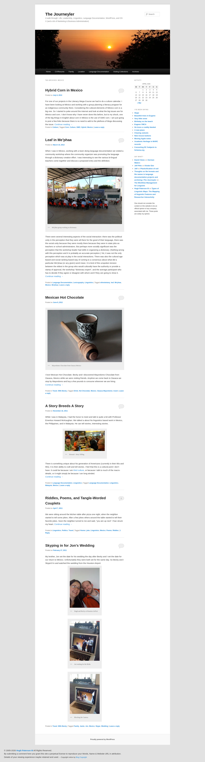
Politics (65, 530)
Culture (55, 127)
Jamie (82, 726)
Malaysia (48, 485)
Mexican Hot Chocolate (64, 297)
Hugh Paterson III (141, 188)
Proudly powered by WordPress (102, 739)
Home (48, 72)
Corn (67, 127)
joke (88, 530)
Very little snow (140, 119)
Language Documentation (99, 72)
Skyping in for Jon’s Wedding (69, 545)
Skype (98, 726)
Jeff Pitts (138, 166)
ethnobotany (105, 282)
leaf (112, 282)
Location (81, 72)
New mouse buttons (142, 136)
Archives (135, 72)
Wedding (104, 726)
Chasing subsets (141, 133)
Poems (109, 530)
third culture (78, 470)
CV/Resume (59, 72)
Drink (76, 391)
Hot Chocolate (84, 391)
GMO (78, 127)
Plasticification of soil (149, 169)
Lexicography (78, 282)
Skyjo (136, 113)
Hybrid (83, 127)
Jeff (136, 169)
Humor (83, 530)
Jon (86, 726)
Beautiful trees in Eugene (144, 116)
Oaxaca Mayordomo (105, 391)
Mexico (90, 127)
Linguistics (89, 282)
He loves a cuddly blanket (145, 127)
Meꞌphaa (55, 285)
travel (115, 391)
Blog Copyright (81, 757)
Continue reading (63, 124)
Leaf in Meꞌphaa (58, 140)
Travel (54, 391)
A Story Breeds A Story (64, 406)
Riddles (115, 530)
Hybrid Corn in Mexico (64, 90)
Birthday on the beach (143, 121)
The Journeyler (59, 14)
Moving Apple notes (142, 139)
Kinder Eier (149, 166)
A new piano (139, 130)
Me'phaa (118, 282)
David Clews (139, 160)
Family (71, 72)
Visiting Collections (120, 72)
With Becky (62, 391)
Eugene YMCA (140, 124)
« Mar (139, 103)
